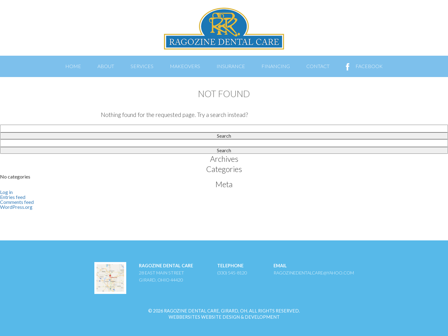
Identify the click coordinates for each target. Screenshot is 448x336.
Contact (318, 66)
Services (142, 66)
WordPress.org (16, 207)
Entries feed (12, 197)
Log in (6, 192)
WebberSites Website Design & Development (224, 317)
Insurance (231, 66)
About (105, 66)
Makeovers (185, 66)
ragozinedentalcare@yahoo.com (314, 272)
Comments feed (17, 202)
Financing (275, 66)
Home (73, 66)
